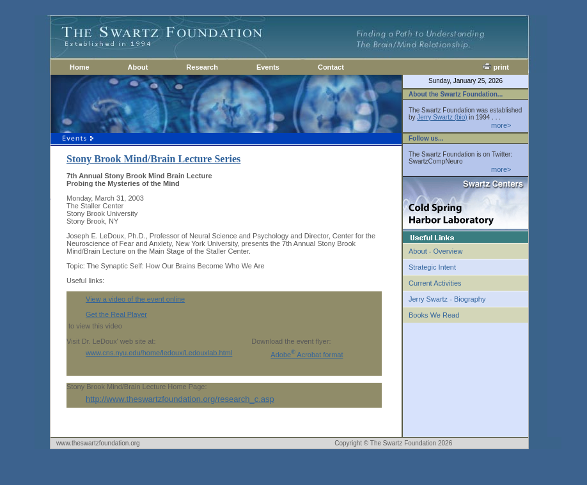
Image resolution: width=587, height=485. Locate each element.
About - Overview (435, 251)
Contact (331, 67)
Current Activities (435, 283)
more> (501, 125)
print (496, 67)
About (138, 67)
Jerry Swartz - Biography (447, 299)
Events (267, 67)
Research (202, 67)
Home (80, 67)
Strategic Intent (432, 267)
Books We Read (434, 315)
